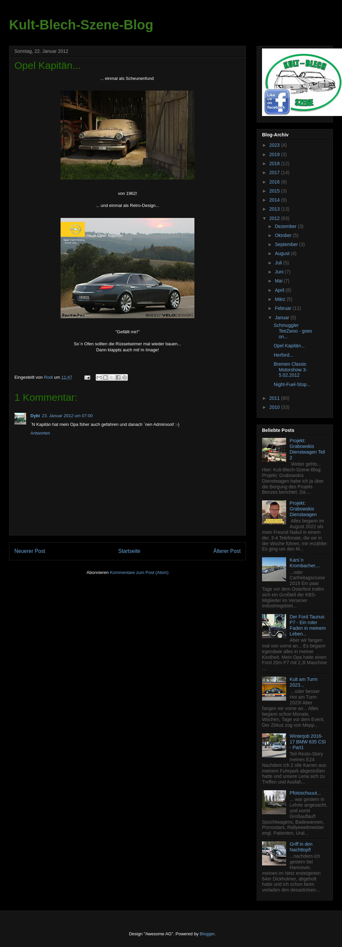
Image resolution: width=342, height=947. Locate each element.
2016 (275, 182)
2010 (275, 407)
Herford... (283, 355)
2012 (275, 218)
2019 (275, 154)
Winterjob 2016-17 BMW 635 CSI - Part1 (308, 741)
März (280, 299)
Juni (280, 271)
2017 (275, 172)
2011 (275, 398)
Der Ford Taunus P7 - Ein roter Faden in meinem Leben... (308, 625)
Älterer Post (227, 551)
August (282, 253)
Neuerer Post (29, 551)
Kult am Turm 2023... (304, 682)
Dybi (35, 415)
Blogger (207, 933)
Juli (279, 262)
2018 (275, 163)
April (280, 290)
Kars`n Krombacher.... (305, 562)
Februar (283, 308)
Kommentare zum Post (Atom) (139, 572)
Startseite (129, 551)
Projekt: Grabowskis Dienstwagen (303, 508)
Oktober (284, 235)
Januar (282, 317)
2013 (275, 209)
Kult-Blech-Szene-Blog (81, 24)
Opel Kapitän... (289, 345)
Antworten (40, 433)
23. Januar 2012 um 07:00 (67, 415)
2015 (275, 191)
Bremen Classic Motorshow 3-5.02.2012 (290, 369)
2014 (275, 200)
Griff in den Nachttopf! (301, 846)
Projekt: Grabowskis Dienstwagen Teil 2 (307, 449)
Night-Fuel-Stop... (292, 384)
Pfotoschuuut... (305, 793)
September (287, 244)
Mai (279, 280)
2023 (275, 145)
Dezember (286, 226)
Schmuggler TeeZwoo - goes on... (293, 331)
